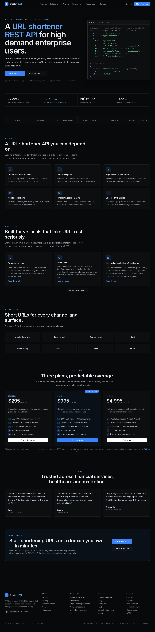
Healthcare (74, 600)
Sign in (129, 4)
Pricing (66, 4)
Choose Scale (77, 440)
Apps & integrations (106, 610)
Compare (102, 604)
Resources (90, 4)
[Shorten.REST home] (13, 4)
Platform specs (48, 604)
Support (129, 600)
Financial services (77, 597)
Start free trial (142, 4)
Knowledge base (105, 597)
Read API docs (35, 73)
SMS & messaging (77, 607)
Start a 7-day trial (28, 440)
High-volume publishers (80, 604)
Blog (100, 600)
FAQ (100, 607)
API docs (24, 612)
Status (101, 613)
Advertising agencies (78, 610)
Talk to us (126, 440)
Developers (76, 4)
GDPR (129, 613)
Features (43, 4)
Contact (103, 4)
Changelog (46, 610)
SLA (44, 607)
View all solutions (76, 290)
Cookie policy (132, 610)
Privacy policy (132, 604)
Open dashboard (12, 612)
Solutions (54, 4)
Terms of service (133, 607)
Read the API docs (122, 548)
